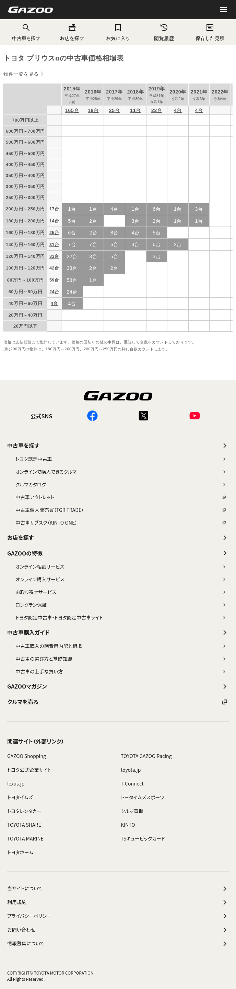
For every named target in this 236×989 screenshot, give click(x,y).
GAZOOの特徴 (118, 553)
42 (52, 268)
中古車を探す (118, 445)
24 (52, 291)
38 (69, 268)
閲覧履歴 (164, 38)
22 (154, 110)
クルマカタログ (121, 484)
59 (52, 280)
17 (52, 209)
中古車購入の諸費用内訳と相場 (121, 645)
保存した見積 (210, 38)
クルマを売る (118, 701)
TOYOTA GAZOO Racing (146, 755)
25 (112, 110)
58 (69, 280)
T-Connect (132, 783)
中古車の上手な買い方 (121, 671)
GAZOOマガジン (118, 686)
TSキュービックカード (143, 838)
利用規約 (118, 902)
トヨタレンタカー (24, 810)
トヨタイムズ (20, 797)
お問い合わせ (118, 930)
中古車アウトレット (121, 497)
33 (52, 256)
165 (69, 110)
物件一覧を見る (21, 74)
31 (52, 244)
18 (91, 110)
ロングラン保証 (121, 604)
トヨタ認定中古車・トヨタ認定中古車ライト (121, 617)
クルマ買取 (132, 810)
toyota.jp (131, 769)
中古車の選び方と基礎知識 (121, 658)
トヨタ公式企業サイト (29, 769)
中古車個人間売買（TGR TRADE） (121, 509)
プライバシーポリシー (118, 916)
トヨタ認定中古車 (121, 458)
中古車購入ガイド (118, 632)
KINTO (128, 824)
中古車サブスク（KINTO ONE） (121, 522)
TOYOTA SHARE (24, 824)
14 (52, 221)
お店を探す (72, 38)
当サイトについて (118, 888)
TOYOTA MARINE (25, 838)
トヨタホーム (20, 852)
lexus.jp (15, 783)
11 (133, 110)
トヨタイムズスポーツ (142, 797)
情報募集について (118, 943)
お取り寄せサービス (121, 592)
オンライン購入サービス (121, 579)
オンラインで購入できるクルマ (121, 471)
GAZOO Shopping (26, 755)
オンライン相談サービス (121, 566)
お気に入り (118, 38)
